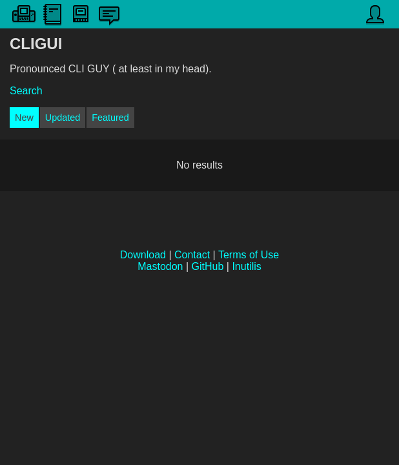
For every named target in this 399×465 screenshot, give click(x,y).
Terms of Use (248, 254)
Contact (192, 254)
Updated (62, 117)
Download (143, 254)
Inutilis (246, 266)
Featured (110, 117)
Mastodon (160, 266)
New (24, 117)
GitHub (208, 266)
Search (26, 90)
